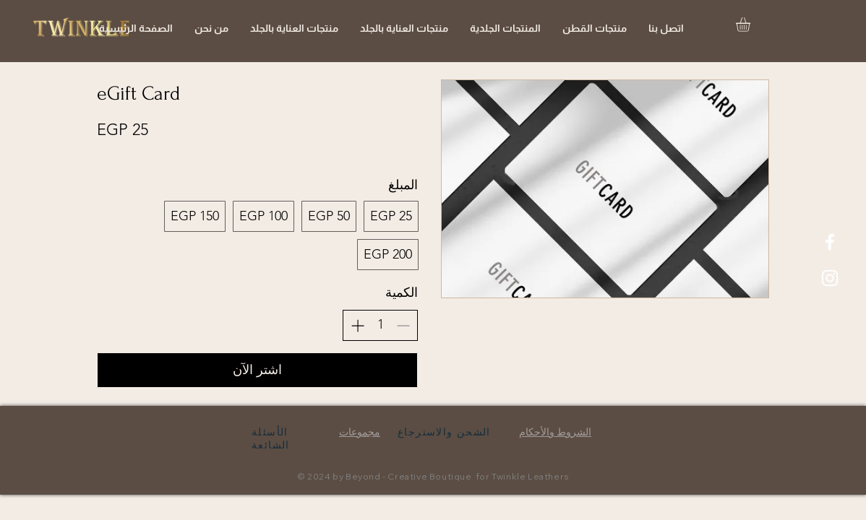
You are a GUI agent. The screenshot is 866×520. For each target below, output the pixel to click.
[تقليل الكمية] (403, 325)
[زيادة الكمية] (357, 325)
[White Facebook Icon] (830, 242)
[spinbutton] (380, 325)
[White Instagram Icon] (830, 278)
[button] (751, 24)
